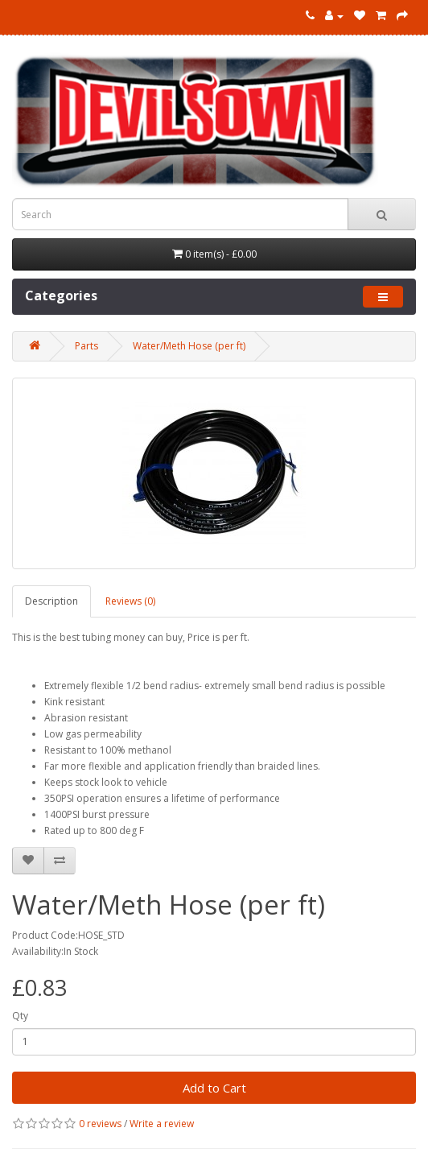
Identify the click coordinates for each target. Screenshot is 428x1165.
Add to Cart (214, 1088)
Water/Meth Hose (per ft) (189, 346)
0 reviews (100, 1123)
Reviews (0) (130, 601)
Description (51, 601)
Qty (20, 1015)
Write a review (162, 1123)
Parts (86, 346)
